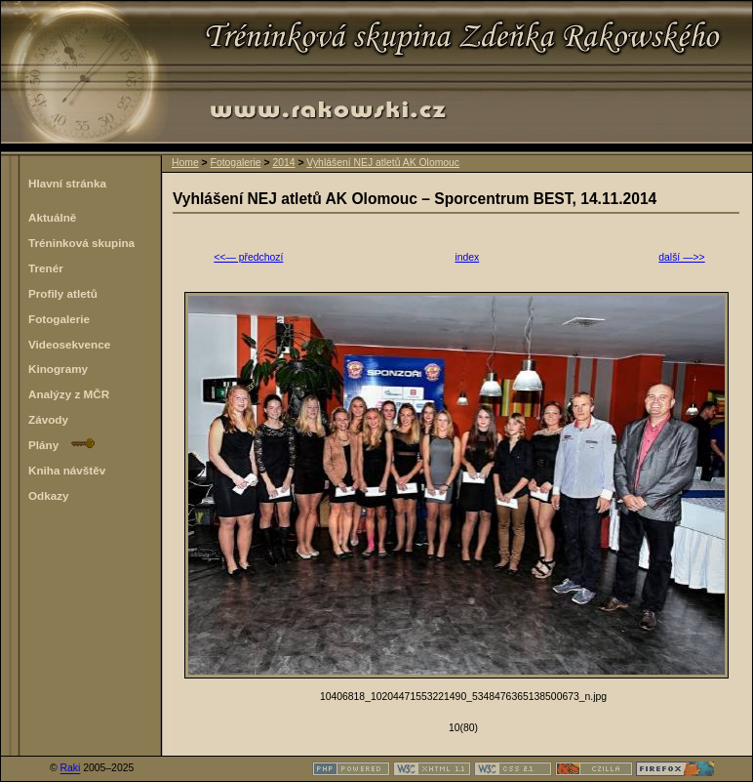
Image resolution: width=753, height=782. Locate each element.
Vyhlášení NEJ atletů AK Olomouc (382, 162)
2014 (283, 162)
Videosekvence (69, 344)
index (467, 257)
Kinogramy (58, 368)
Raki (70, 768)
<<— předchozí (248, 257)
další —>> (681, 257)
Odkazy (48, 495)
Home (185, 162)
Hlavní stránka (67, 183)
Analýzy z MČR (68, 394)
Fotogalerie (236, 162)
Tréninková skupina (81, 242)
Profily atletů (63, 293)
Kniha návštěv (66, 470)
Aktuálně (52, 217)
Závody (48, 419)
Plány (61, 444)
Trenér (45, 268)
